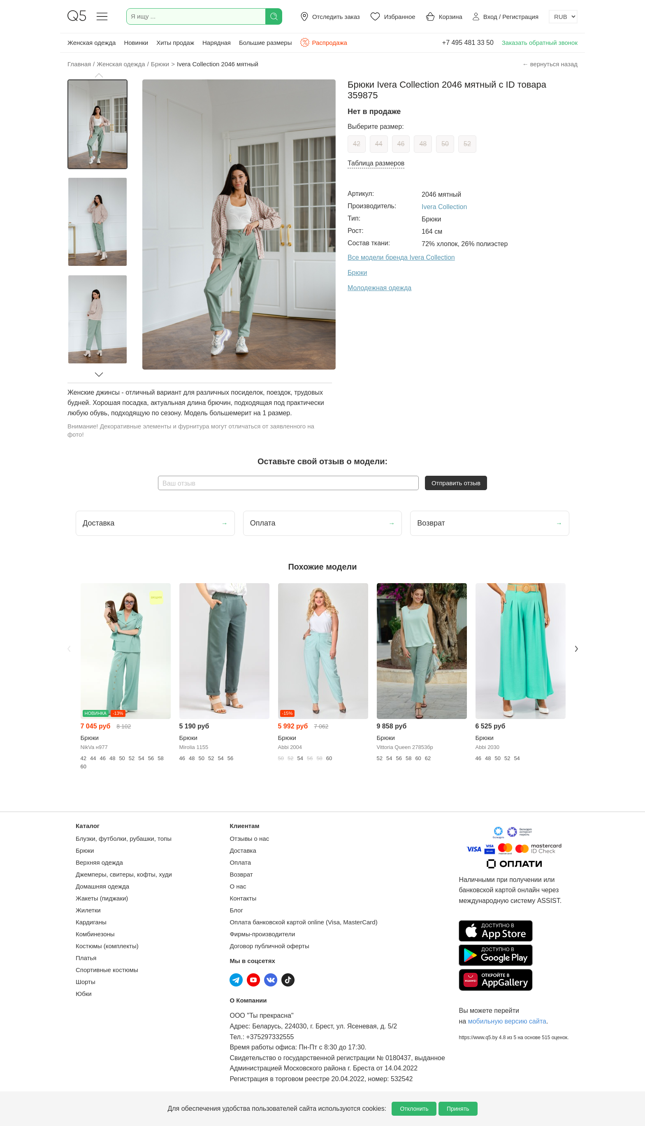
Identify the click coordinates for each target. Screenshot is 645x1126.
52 (467, 143)
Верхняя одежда (99, 862)
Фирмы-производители (262, 934)
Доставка (243, 850)
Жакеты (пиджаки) (102, 898)
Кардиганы (91, 922)
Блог (236, 910)
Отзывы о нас (249, 838)
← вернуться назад (550, 63)
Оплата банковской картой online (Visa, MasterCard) (303, 922)
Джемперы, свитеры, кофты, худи (124, 874)
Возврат (241, 874)
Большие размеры (265, 42)
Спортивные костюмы (107, 969)
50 (445, 143)
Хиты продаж (175, 42)
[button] (98, 75)
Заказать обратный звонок (540, 42)
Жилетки (88, 910)
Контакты (243, 898)
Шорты (85, 981)
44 (379, 143)
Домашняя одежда (102, 886)
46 (401, 143)
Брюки (85, 850)
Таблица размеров (376, 163)
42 (356, 143)
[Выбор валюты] (563, 16)
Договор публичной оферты (269, 945)
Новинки (136, 42)
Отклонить (414, 1108)
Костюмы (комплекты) (107, 945)
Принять (458, 1108)
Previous (69, 648)
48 (423, 143)
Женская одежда (91, 42)
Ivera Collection (444, 206)
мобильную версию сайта (507, 1021)
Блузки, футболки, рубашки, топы (124, 838)
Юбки (84, 993)
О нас (238, 886)
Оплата (240, 862)
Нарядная (216, 42)
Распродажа (323, 42)
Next (576, 648)
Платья (86, 957)
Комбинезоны (95, 934)
